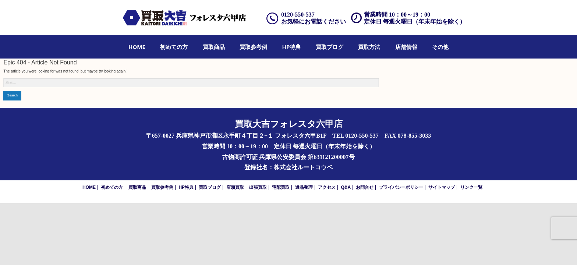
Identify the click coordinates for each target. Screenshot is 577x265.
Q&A (346, 187)
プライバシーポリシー (401, 187)
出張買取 (258, 187)
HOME (136, 46)
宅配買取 (281, 187)
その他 (440, 46)
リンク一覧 (471, 187)
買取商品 (214, 46)
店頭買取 (235, 187)
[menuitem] (137, 47)
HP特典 (291, 46)
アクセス (327, 187)
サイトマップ (441, 187)
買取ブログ (329, 46)
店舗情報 (406, 46)
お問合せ (365, 187)
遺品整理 (304, 187)
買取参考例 (253, 46)
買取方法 (369, 46)
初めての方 (174, 46)
